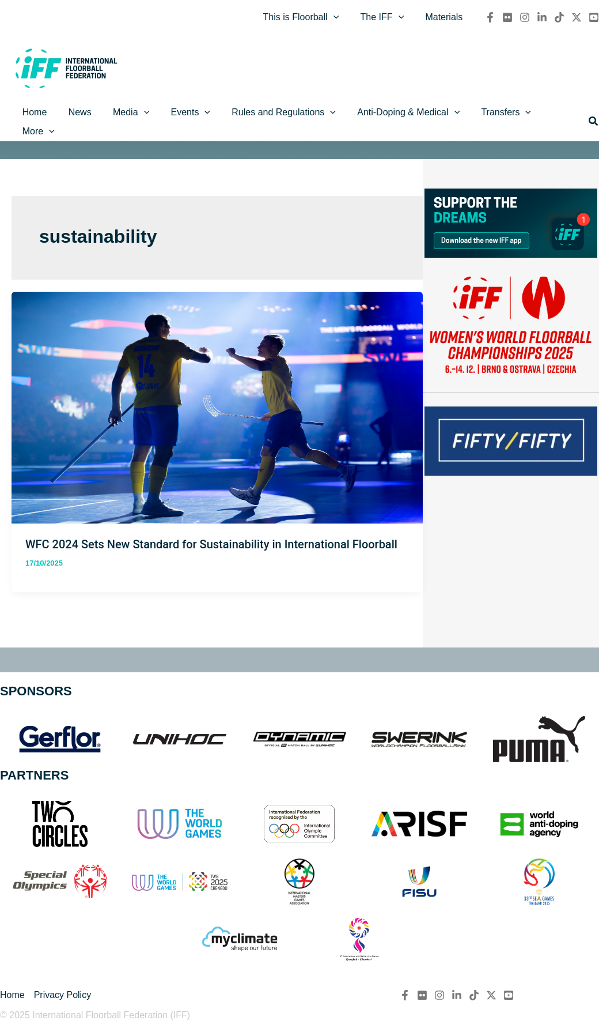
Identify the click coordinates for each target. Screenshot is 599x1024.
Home (12, 995)
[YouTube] (594, 19)
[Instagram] (525, 19)
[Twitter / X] (576, 19)
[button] (594, 117)
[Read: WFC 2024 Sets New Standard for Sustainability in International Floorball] (217, 395)
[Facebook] (490, 19)
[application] (341, 19)
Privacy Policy (63, 995)
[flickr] (507, 19)
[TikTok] (559, 19)
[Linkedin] (542, 19)
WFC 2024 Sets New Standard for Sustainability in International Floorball (211, 532)
